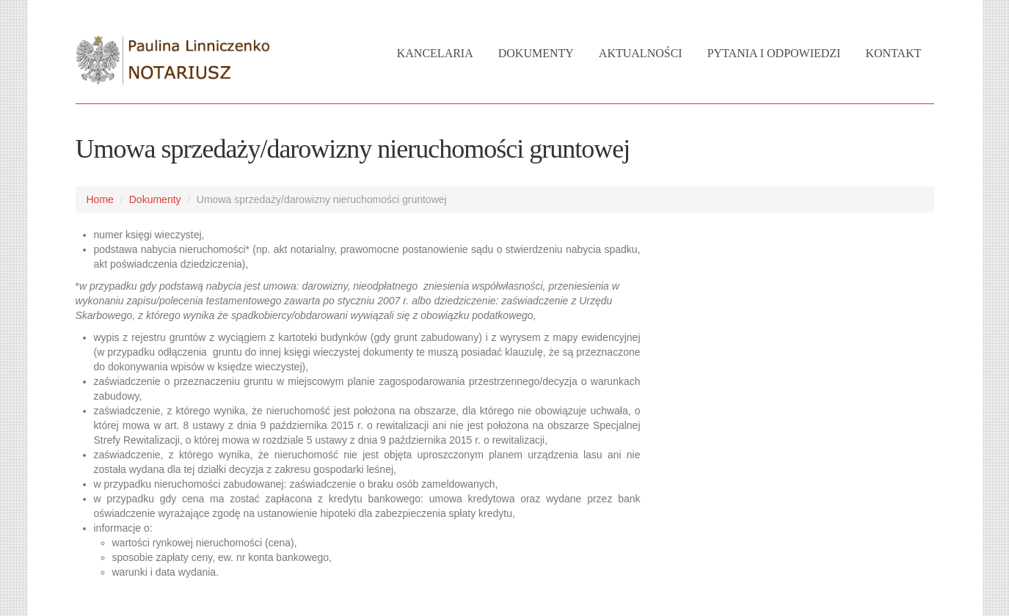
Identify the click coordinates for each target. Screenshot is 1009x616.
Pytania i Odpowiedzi (774, 53)
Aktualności (640, 53)
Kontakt (893, 53)
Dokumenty (536, 53)
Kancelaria (435, 53)
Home (100, 199)
